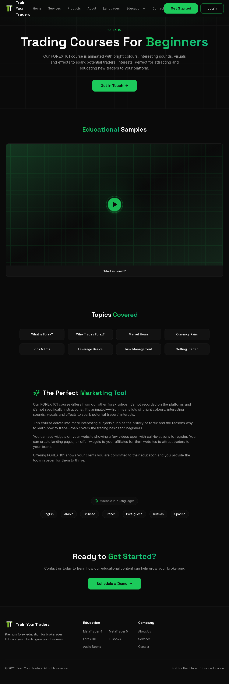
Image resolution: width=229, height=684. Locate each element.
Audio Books (92, 646)
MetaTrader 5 (118, 631)
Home (37, 8)
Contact (158, 8)
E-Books (115, 639)
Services (54, 8)
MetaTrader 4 (92, 631)
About (92, 8)
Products (74, 8)
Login (212, 8)
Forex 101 (89, 639)
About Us (144, 631)
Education (136, 8)
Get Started (181, 8)
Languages (111, 8)
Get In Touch (114, 85)
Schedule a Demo (114, 583)
